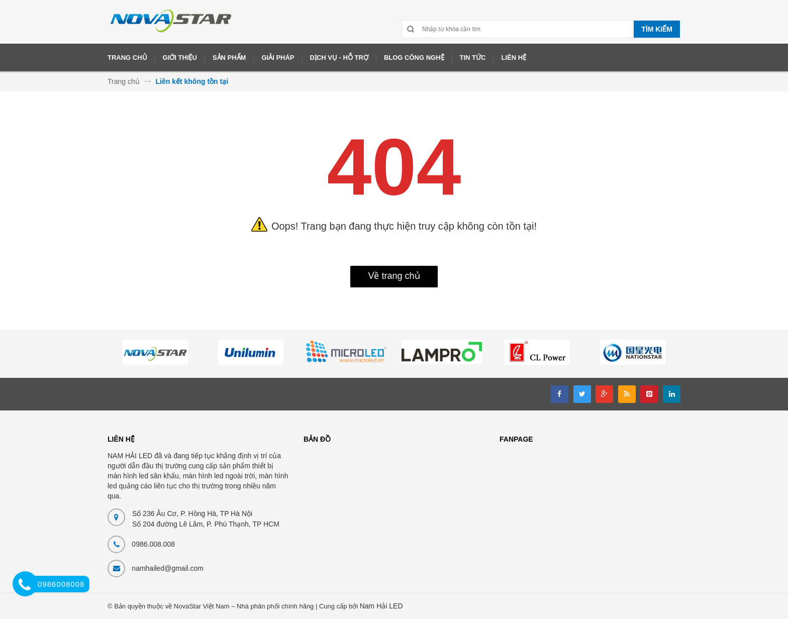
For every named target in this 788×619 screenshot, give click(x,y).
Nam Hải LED (381, 606)
